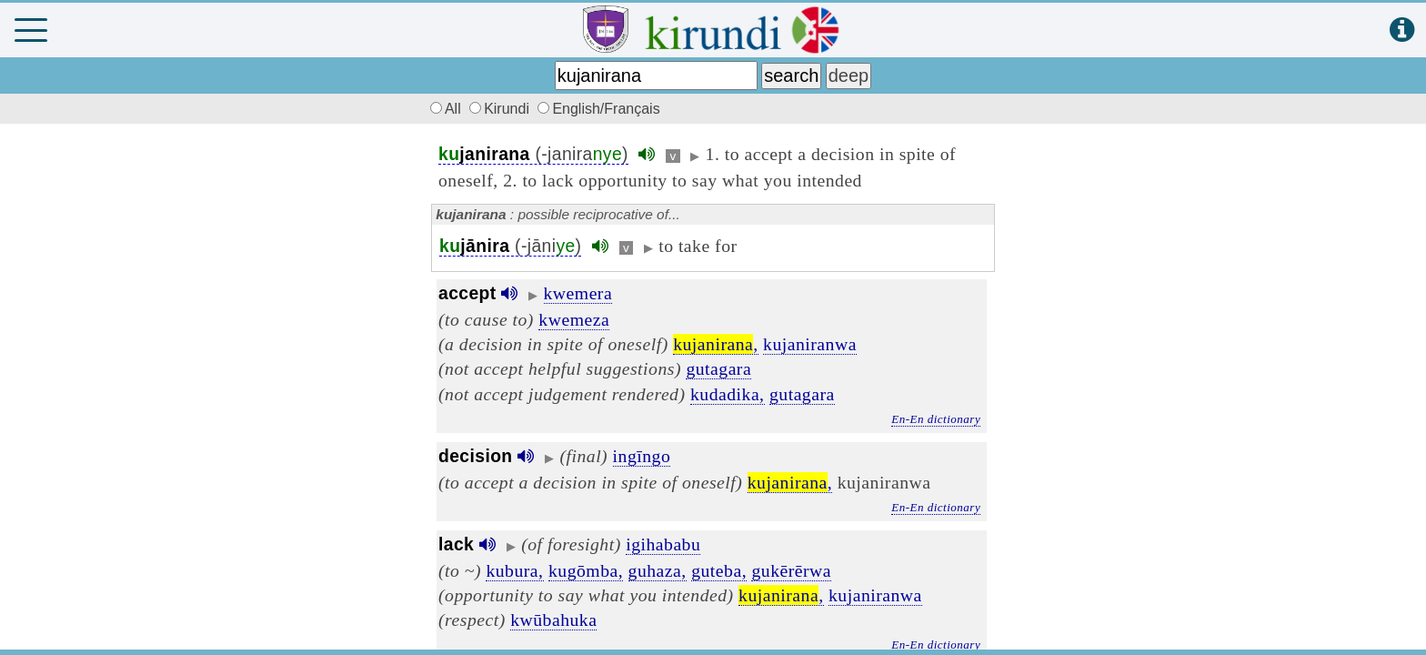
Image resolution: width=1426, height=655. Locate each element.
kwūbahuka (553, 620)
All (443, 108)
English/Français (598, 108)
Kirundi (501, 108)
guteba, (719, 570)
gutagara (718, 368)
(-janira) (533, 154)
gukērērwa (791, 570)
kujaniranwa (810, 344)
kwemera (578, 293)
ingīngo (642, 456)
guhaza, (657, 570)
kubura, (514, 570)
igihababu (663, 544)
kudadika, (727, 394)
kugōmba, (585, 570)
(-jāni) (510, 246)
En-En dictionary (935, 419)
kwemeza (573, 319)
